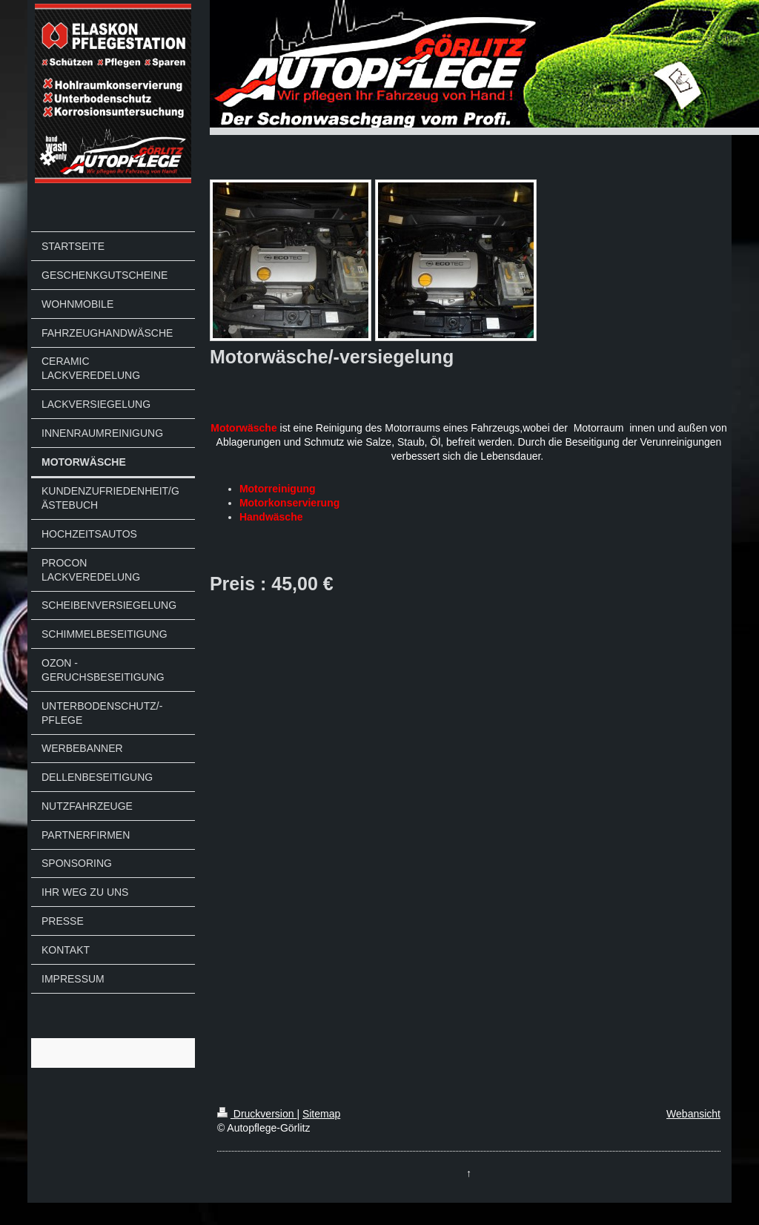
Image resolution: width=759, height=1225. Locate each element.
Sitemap (321, 1114)
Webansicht (693, 1114)
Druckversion (256, 1114)
